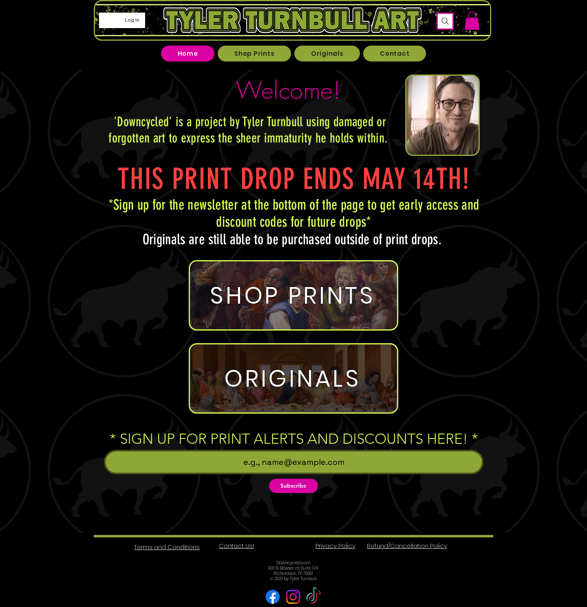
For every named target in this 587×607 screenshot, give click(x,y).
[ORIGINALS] (293, 378)
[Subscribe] (293, 486)
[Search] (445, 21)
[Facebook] (272, 596)
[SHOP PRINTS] (293, 295)
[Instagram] (293, 596)
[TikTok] (313, 596)
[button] (472, 20)
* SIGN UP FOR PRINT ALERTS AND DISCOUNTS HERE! (289, 439)
